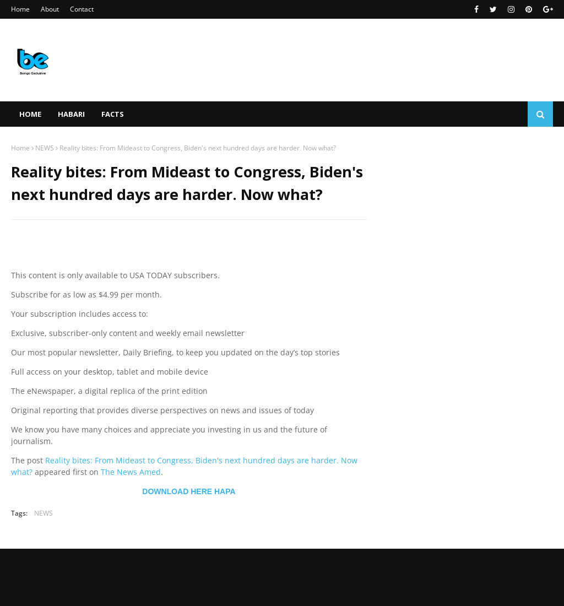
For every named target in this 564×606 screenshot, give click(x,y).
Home (20, 9)
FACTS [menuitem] (112, 114)
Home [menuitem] (30, 114)
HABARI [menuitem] (71, 114)
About (50, 9)
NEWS (44, 148)
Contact (82, 9)
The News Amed (131, 472)
